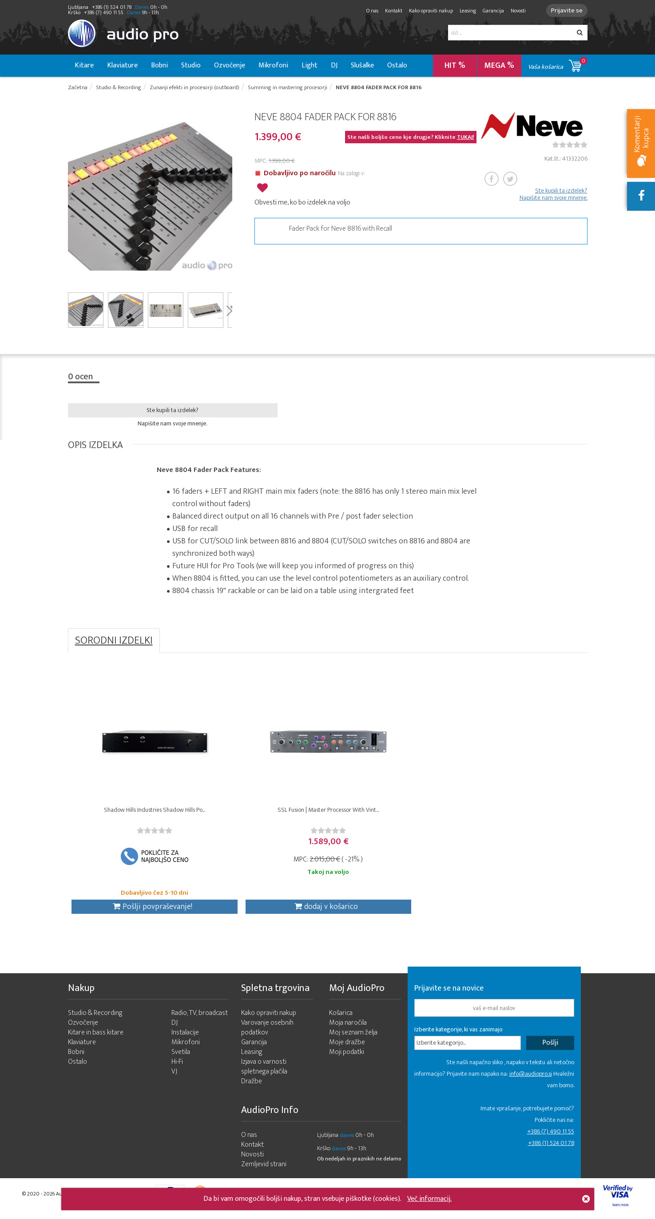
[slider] (570, 145)
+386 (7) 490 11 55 (550, 1137)
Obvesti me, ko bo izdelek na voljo (302, 202)
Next (228, 195)
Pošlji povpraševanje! (130, 909)
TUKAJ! (465, 138)
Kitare (84, 65)
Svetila (180, 1057)
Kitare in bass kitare (95, 1038)
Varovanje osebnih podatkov (267, 1033)
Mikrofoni (273, 65)
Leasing (465, 10)
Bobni (159, 65)
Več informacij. (429, 1199)
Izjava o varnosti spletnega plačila (264, 1072)
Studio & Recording (95, 1018)
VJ (174, 1077)
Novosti (515, 10)
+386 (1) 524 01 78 (551, 1148)
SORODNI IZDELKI (114, 641)
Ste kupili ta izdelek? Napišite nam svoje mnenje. (554, 195)
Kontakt (391, 10)
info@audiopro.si (530, 1079)
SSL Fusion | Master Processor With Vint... (262, 812)
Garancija (490, 10)
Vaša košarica (558, 64)
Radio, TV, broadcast (199, 1018)
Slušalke (362, 65)
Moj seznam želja (353, 1038)
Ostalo (397, 65)
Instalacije (185, 1038)
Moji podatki (346, 1057)
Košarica (341, 1018)
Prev (71, 195)
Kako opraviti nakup (428, 10)
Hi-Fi (177, 1067)
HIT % (455, 65)
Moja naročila (348, 1028)
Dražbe (251, 1087)
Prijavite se (565, 10)
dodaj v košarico (260, 909)
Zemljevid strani (263, 1170)
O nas (370, 10)
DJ (334, 65)
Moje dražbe (347, 1048)
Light (310, 65)
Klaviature (122, 65)
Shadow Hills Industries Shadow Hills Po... (132, 812)
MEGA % (499, 65)
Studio (191, 65)
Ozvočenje (229, 65)
